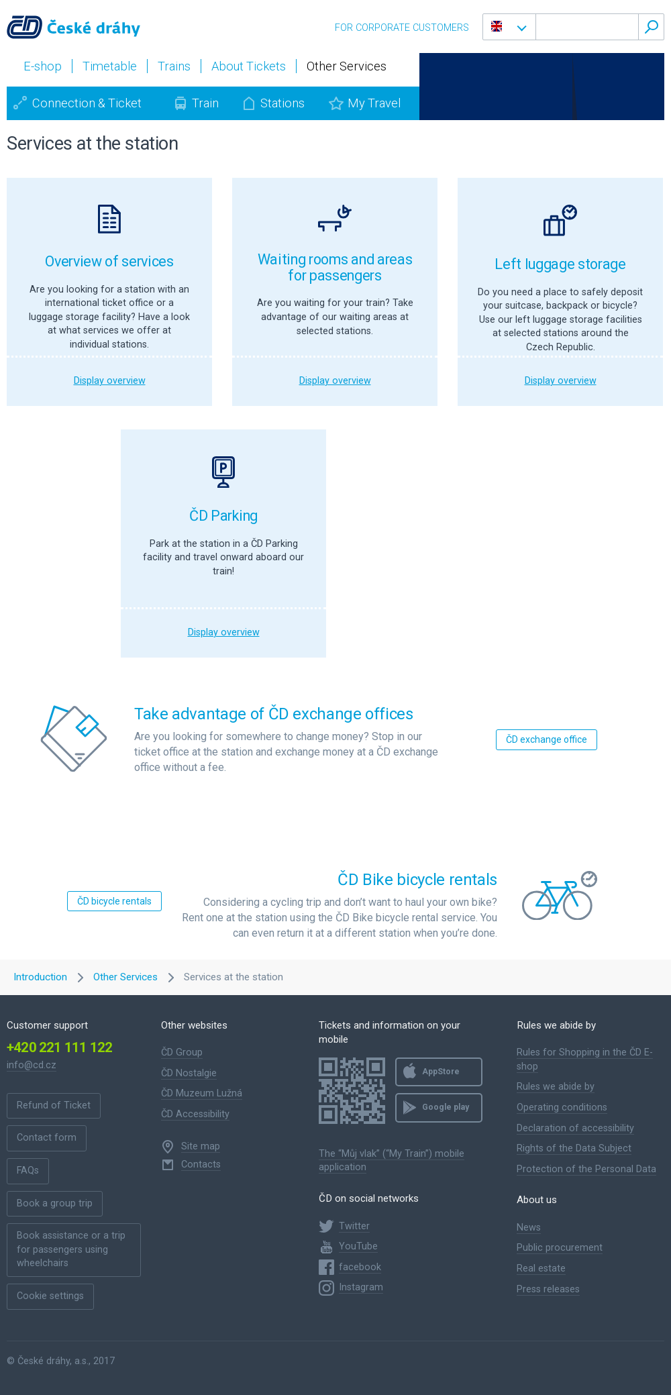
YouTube (358, 1246)
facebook (360, 1267)
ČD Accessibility (195, 1114)
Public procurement (560, 1247)
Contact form (46, 1137)
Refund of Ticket (54, 1105)
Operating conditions (562, 1107)
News (529, 1227)
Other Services (125, 977)
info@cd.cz (31, 1065)
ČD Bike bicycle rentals (417, 879)
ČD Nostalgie (189, 1073)
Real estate (541, 1268)
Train (205, 103)
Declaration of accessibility (575, 1128)
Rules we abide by (556, 1086)
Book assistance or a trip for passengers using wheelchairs (71, 1249)
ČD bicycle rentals (114, 901)
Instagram (361, 1287)
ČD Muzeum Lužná (201, 1093)
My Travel (374, 103)
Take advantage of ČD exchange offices (273, 714)
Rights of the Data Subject (574, 1148)
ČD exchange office (546, 739)
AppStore (441, 1071)
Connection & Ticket (87, 103)
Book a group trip (55, 1203)
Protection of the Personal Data (586, 1169)
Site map (200, 1146)
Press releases (548, 1289)
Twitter (354, 1226)
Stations (282, 103)
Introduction (40, 977)
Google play (445, 1107)
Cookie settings (50, 1296)
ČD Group (182, 1052)
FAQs (28, 1170)
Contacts (201, 1164)
